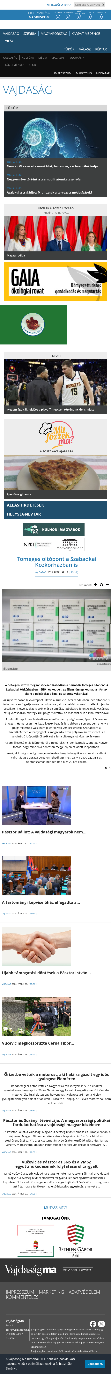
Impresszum (62, 73)
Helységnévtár (24, 514)
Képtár (101, 49)
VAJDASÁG (41, 572)
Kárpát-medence (86, 33)
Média (42, 57)
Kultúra (28, 57)
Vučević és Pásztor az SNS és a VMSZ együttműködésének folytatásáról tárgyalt (56, 1164)
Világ (9, 41)
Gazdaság (10, 57)
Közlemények (15, 65)
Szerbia (29, 33)
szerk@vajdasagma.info (19, 1329)
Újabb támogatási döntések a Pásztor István (46, 972)
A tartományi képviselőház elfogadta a (41, 902)
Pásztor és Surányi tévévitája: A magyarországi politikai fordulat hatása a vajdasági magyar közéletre (56, 1122)
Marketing (84, 73)
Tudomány (76, 57)
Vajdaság (11, 33)
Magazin (57, 57)
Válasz (85, 49)
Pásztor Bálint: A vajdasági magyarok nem (44, 832)
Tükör (69, 49)
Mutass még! (55, 1207)
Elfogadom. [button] (95, 1363)
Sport (33, 65)
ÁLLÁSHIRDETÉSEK (25, 505)
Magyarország (54, 33)
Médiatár (103, 73)
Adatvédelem (84, 1292)
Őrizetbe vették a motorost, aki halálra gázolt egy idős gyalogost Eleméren (56, 1076)
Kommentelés (22, 1297)
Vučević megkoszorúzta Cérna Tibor (38, 1043)
